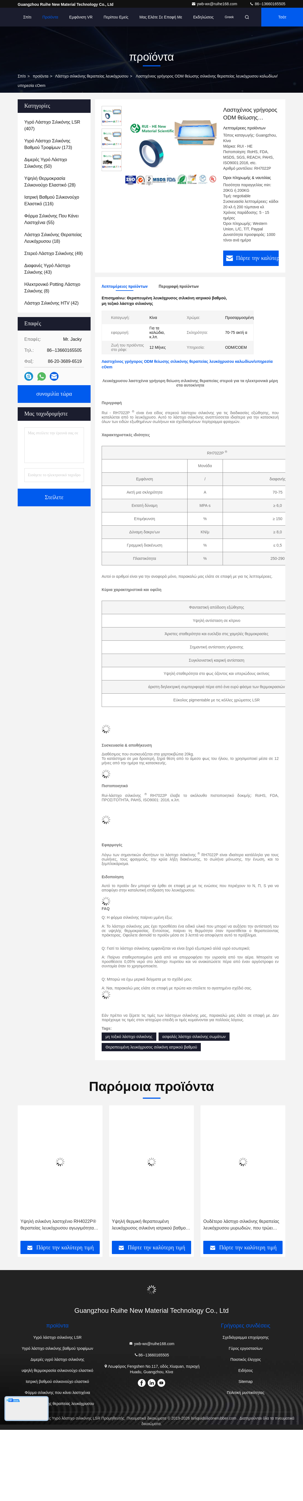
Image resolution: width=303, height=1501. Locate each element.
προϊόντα (40, 76)
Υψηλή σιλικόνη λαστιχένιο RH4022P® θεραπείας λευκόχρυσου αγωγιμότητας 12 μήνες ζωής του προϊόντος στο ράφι (58, 1224)
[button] (36, 1174)
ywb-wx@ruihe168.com (214, 4)
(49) (53, 253)
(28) (50, 181)
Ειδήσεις (245, 1369)
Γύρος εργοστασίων (246, 1347)
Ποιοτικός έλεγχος (245, 1358)
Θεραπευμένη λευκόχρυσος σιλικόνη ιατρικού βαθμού (151, 1046)
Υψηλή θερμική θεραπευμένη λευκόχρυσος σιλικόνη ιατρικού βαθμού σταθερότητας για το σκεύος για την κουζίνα (150, 1224)
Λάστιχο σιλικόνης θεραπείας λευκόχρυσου (91, 76)
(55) (51, 219)
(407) (52, 125)
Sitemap (246, 1380)
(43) (47, 269)
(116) (51, 200)
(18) (53, 238)
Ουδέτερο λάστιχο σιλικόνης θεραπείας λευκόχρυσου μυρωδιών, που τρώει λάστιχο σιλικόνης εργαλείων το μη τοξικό (241, 1224)
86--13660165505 (267, 4)
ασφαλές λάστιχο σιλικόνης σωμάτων (194, 1036)
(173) (48, 144)
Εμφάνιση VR (81, 17)
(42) (51, 303)
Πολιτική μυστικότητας (245, 1392)
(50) (45, 163)
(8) (52, 287)
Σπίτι (27, 17)
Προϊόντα (50, 17)
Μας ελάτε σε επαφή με (160, 17)
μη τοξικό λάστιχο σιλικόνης (129, 1036)
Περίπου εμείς (116, 17)
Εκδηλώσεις (203, 17)
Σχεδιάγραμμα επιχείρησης (246, 1336)
